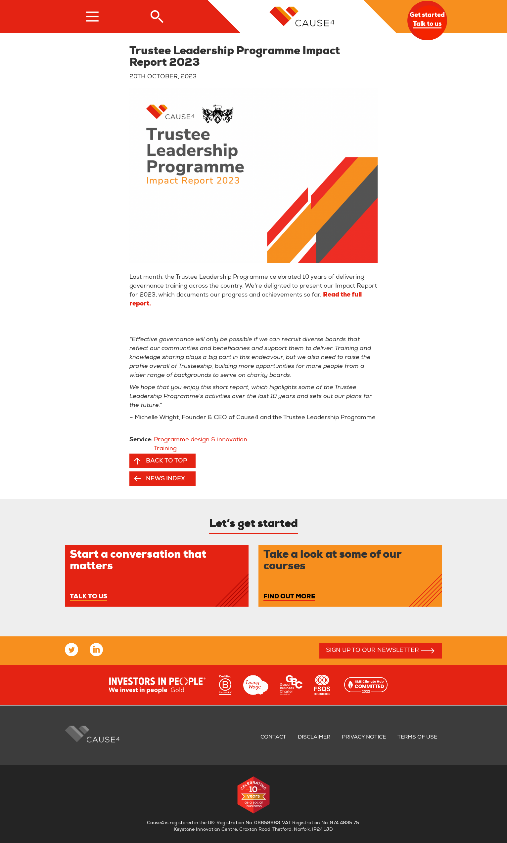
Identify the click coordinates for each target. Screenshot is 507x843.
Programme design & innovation (200, 440)
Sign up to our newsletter (372, 651)
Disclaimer (314, 737)
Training (165, 449)
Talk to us (88, 597)
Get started (427, 20)
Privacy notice (364, 737)
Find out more (289, 597)
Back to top (166, 461)
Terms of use (417, 737)
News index (165, 479)
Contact (273, 737)
